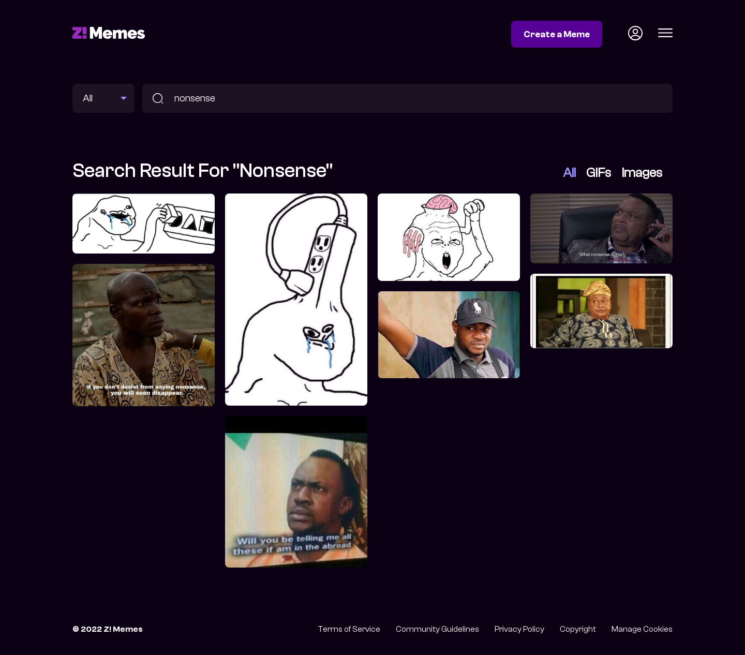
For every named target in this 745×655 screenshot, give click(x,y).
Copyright (578, 629)
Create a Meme (557, 34)
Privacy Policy (519, 629)
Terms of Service (349, 629)
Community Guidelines (437, 629)
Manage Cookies (642, 629)
